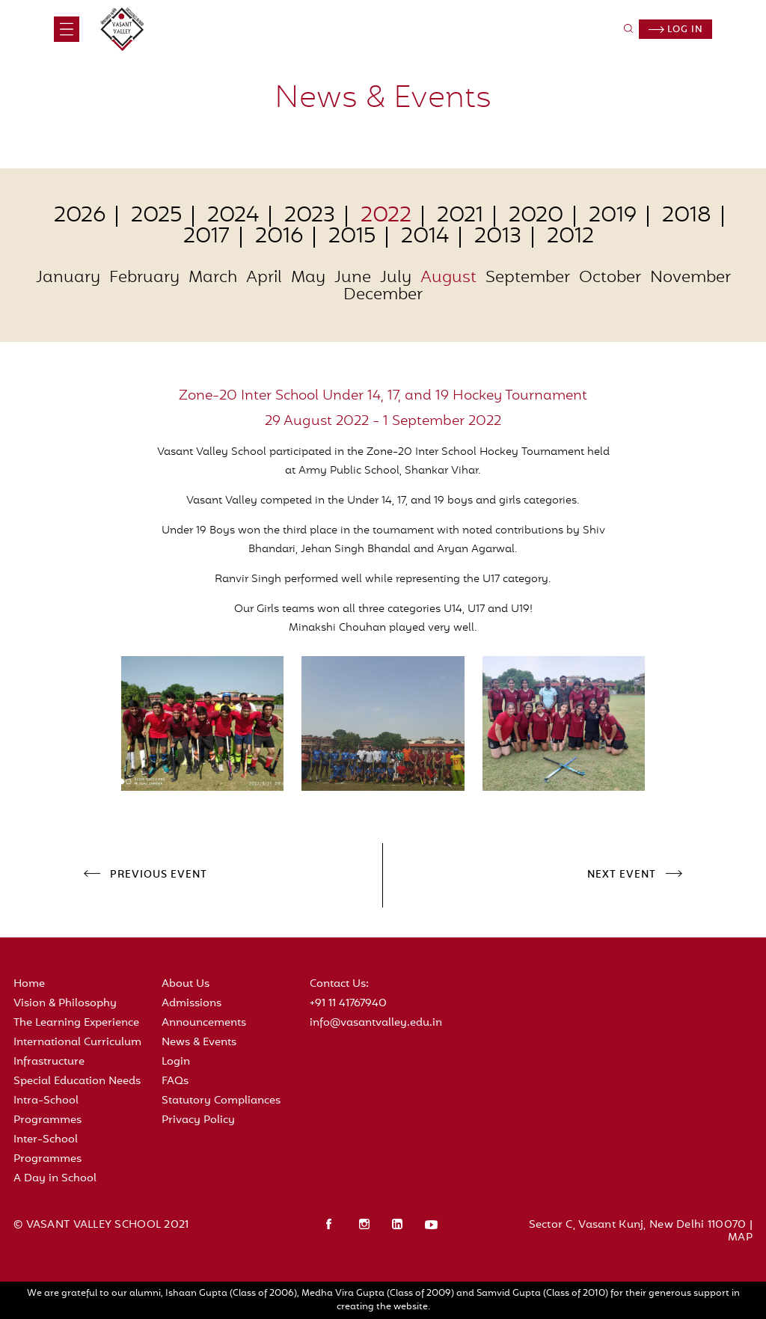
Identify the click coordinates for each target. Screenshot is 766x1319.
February (144, 278)
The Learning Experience (76, 1023)
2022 (386, 216)
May (308, 278)
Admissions (191, 1004)
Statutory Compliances (221, 1101)
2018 (686, 216)
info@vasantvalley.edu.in (376, 1023)
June (352, 278)
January (68, 278)
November (690, 278)
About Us (185, 984)
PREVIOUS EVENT (158, 875)
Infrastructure (49, 1062)
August (448, 278)
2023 (309, 216)
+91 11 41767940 (348, 1004)
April (264, 278)
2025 (156, 216)
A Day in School (54, 1179)
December (383, 295)
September (527, 278)
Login (176, 1062)
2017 (206, 237)
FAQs (175, 1081)
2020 (536, 216)
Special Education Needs (77, 1081)
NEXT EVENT (621, 875)
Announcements (204, 1023)
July (395, 278)
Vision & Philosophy (65, 1004)
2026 (79, 216)
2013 (497, 237)
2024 (233, 216)
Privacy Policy (198, 1120)
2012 (570, 237)
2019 (613, 216)
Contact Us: (339, 984)
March (213, 278)
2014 (425, 237)
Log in (676, 30)
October (610, 278)
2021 (460, 216)
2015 (352, 237)
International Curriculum (77, 1042)
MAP (740, 1238)
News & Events (199, 1042)
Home (29, 984)
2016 (279, 237)
